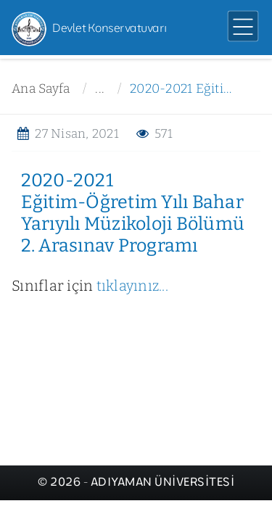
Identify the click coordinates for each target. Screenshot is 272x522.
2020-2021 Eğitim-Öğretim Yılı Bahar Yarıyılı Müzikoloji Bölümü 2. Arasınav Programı (184, 88)
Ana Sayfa (41, 88)
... (99, 88)
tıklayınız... (132, 285)
